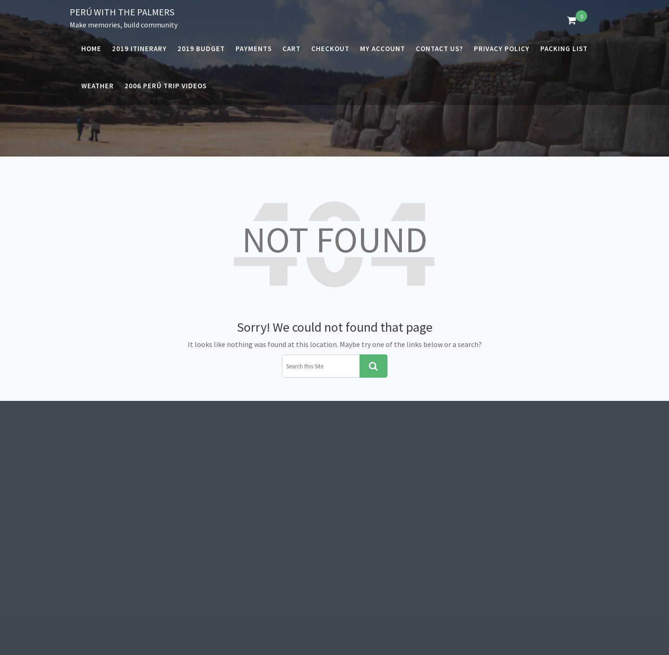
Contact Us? (439, 48)
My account (382, 48)
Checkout (330, 48)
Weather (97, 85)
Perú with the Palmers (122, 12)
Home (91, 48)
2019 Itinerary (139, 48)
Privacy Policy (502, 48)
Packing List (564, 48)
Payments (254, 48)
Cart (291, 48)
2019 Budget (201, 48)
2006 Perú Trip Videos (166, 85)
